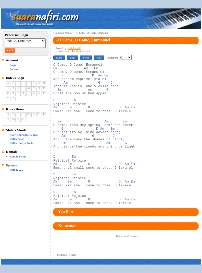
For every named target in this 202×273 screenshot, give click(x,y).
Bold (72, 57)
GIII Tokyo (16, 170)
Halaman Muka (62, 32)
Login (13, 65)
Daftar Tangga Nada (21, 143)
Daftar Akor (17, 139)
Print (86, 57)
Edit (99, 57)
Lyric (59, 57)
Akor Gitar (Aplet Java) (23, 134)
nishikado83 (74, 48)
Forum (14, 69)
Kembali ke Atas (66, 254)
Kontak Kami (18, 156)
